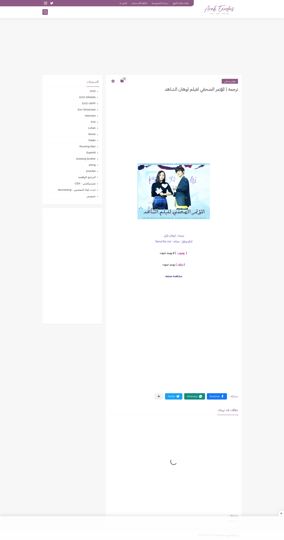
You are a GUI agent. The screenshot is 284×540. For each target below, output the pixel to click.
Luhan (92, 127)
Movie (92, 134)
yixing (92, 164)
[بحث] (45, 12)
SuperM (91, 152)
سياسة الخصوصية (160, 3)
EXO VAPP (89, 103)
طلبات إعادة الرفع (181, 3)
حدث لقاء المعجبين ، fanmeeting (77, 189)
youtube (91, 170)
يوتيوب (181, 253)
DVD (93, 91)
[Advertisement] (142, 47)
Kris (93, 121)
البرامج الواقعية (87, 177)
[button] (217, 396)
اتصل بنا (123, 3)
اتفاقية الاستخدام (139, 3)
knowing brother (86, 158)
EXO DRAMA (87, 97)
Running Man (88, 146)
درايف (180, 264)
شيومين (91, 196)
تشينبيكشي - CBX (85, 183)
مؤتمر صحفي (230, 81)
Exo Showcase (87, 109)
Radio (92, 140)
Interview (90, 115)
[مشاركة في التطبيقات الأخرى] (158, 396)
